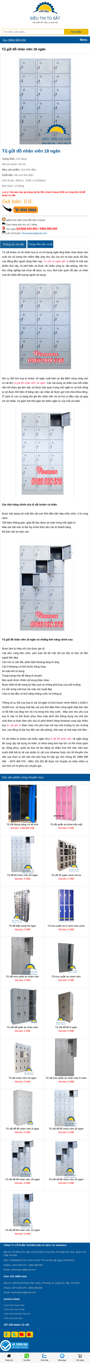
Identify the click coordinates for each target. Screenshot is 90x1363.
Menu (83, 39)
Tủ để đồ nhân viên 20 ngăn (22, 875)
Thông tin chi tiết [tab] (13, 244)
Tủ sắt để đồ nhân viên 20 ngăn (66, 1128)
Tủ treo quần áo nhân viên (66, 976)
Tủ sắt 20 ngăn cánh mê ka (66, 875)
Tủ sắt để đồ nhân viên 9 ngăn (22, 1128)
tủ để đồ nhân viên (61, 738)
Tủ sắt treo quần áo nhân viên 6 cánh (66, 1078)
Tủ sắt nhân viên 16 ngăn (22, 1078)
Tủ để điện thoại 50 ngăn (22, 925)
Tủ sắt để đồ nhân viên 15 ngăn (66, 1179)
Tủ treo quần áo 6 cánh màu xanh (66, 925)
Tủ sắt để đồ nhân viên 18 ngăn (22, 1179)
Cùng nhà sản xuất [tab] (40, 244)
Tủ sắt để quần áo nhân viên (22, 1027)
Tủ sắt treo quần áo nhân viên (22, 976)
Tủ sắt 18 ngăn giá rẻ (55, 261)
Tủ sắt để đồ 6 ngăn (66, 1027)
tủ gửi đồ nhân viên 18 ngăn (30, 382)
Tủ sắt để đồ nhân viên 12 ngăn (22, 1230)
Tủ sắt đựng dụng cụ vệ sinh (22, 824)
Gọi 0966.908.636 (14, 40)
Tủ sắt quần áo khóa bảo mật (66, 824)
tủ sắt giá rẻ (14, 725)
